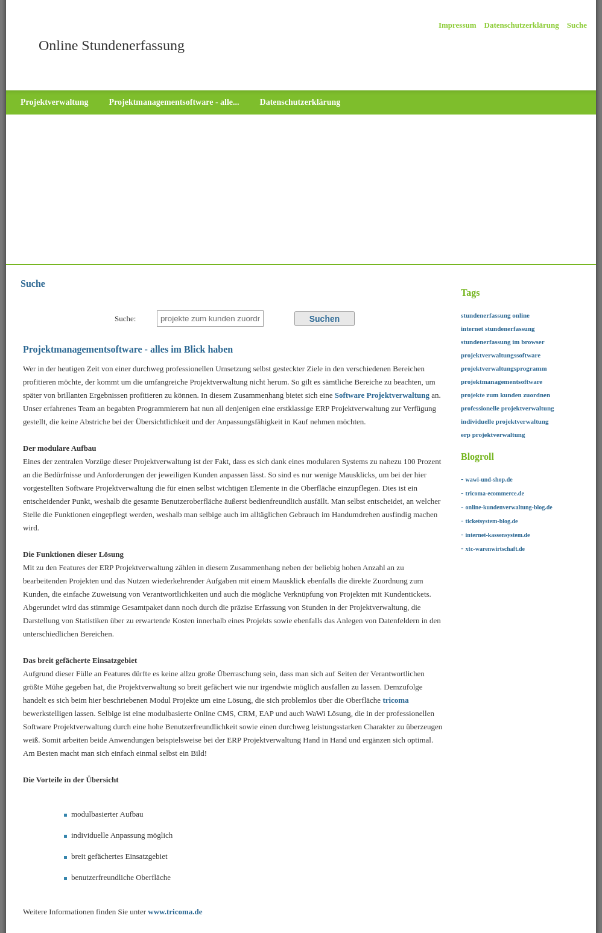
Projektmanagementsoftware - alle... (174, 102)
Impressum (458, 25)
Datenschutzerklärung (521, 25)
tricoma (395, 700)
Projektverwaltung (55, 102)
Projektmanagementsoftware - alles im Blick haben (128, 349)
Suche (577, 25)
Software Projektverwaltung (382, 395)
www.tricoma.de (175, 911)
